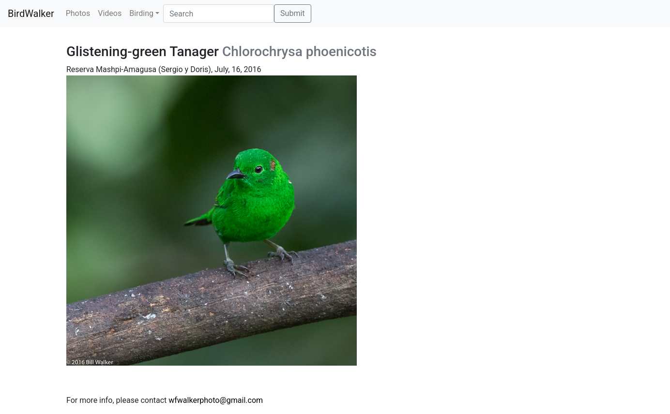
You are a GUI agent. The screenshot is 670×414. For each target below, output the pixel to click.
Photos (78, 13)
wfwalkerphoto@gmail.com (215, 400)
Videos (110, 13)
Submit (292, 13)
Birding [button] (141, 13)
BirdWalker (31, 13)
